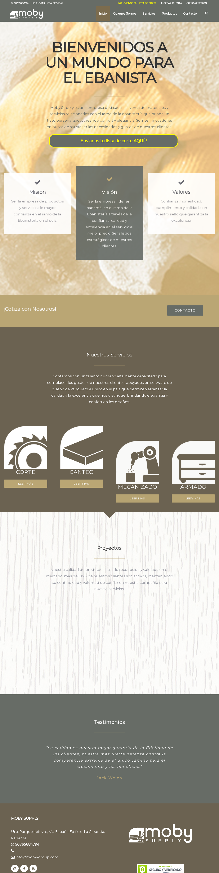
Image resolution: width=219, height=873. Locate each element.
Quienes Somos (124, 13)
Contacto (190, 13)
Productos (169, 13)
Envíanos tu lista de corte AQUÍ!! (113, 140)
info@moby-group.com (34, 857)
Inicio (103, 13)
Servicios (149, 13)
